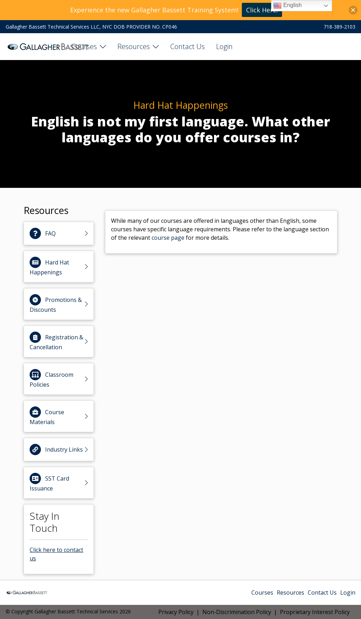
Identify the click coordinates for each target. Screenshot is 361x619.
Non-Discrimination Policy (236, 612)
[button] (353, 10)
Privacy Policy (176, 612)
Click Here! (262, 10)
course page (168, 238)
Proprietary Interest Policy (315, 612)
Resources (133, 46)
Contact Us (187, 46)
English (287, 5)
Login (224, 46)
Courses (84, 46)
